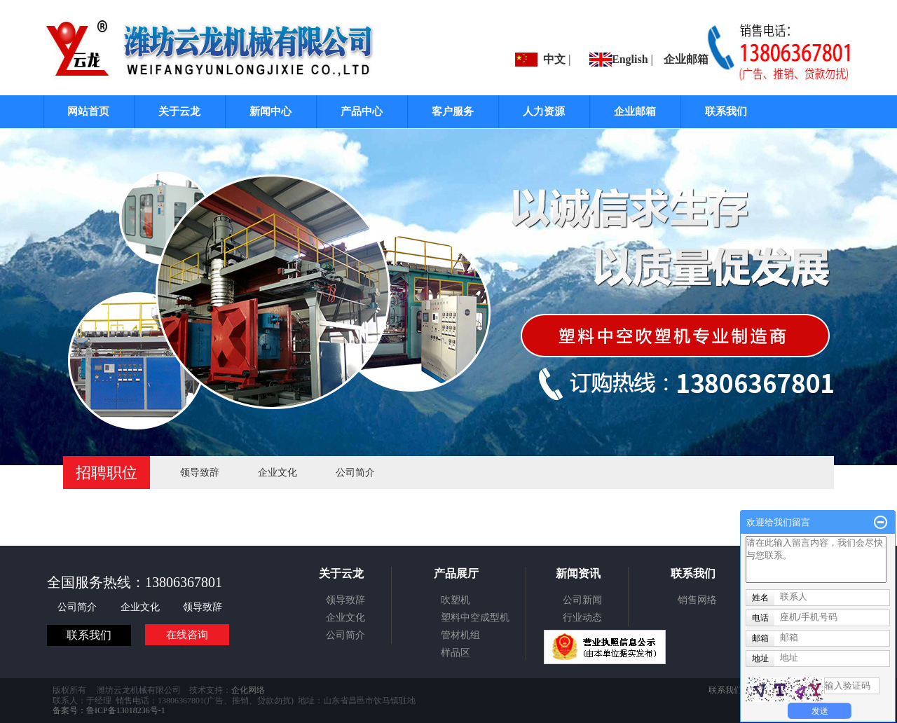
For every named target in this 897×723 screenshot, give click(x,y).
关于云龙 (179, 111)
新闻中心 (270, 111)
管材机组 (460, 635)
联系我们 (726, 111)
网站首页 (88, 111)
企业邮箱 (686, 59)
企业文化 (277, 472)
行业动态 (582, 617)
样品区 (455, 652)
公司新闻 (582, 600)
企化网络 (248, 690)
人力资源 (544, 111)
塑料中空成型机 (475, 617)
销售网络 (697, 600)
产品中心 (362, 111)
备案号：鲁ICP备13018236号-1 (109, 710)
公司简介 (355, 472)
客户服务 (453, 111)
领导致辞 (199, 472)
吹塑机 (455, 600)
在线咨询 (187, 634)
